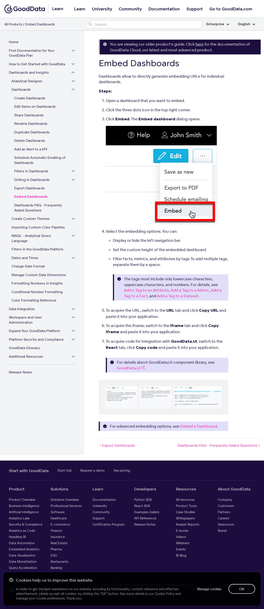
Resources (186, 488)
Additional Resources (26, 356)
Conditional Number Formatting (37, 292)
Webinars (182, 543)
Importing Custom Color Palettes (38, 227)
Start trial (64, 470)
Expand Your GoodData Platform (34, 331)
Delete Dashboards (29, 140)
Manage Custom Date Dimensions (39, 275)
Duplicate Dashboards (32, 132)
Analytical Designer (27, 81)
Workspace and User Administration (25, 320)
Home (13, 42)
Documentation (164, 9)
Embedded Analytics (24, 549)
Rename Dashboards (30, 123)
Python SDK (143, 499)
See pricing (122, 470)
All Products (13, 24)
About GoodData (234, 488)
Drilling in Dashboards (32, 180)
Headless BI (17, 537)
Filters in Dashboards (31, 171)
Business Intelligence (24, 506)
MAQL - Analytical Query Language (31, 238)
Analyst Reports (187, 524)
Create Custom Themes (31, 219)
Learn (79, 9)
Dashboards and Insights (29, 72)
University (102, 9)
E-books (182, 530)
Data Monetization (23, 561)
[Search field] (144, 24)
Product (16, 488)
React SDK (142, 506)
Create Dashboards (29, 98)
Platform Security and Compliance (36, 339)
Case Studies (185, 512)
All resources (185, 499)
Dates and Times (25, 258)
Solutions (59, 488)
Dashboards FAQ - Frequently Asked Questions (38, 207)
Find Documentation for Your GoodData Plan (32, 53)
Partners (224, 512)
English (246, 24)
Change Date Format (28, 266)
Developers (145, 488)
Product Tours (186, 506)
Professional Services (66, 506)
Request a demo (92, 470)
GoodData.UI (131, 368)
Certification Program (109, 524)
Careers (223, 518)
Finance (56, 530)
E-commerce (60, 524)
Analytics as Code (22, 530)
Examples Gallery (146, 512)
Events (181, 549)
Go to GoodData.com (230, 9)
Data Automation (22, 543)
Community (130, 9)
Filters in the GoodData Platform (37, 249)
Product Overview (22, 499)
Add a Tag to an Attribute (146, 290)
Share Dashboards (29, 115)
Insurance (58, 537)
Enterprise (217, 24)
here (199, 44)
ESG (54, 555)
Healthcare (59, 518)
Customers (226, 506)
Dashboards (21, 89)
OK (241, 589)
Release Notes (20, 372)
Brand (222, 530)
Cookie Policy (164, 594)
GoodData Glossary (24, 348)
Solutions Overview (65, 499)
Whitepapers (185, 518)
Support (194, 9)
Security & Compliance (25, 524)
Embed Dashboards (31, 197)
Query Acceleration (23, 568)
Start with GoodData (29, 470)
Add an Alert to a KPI (30, 149)
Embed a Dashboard (198, 426)
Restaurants (59, 561)
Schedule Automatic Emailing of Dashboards (39, 160)
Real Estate (59, 543)
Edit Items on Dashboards (35, 106)
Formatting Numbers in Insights (37, 283)
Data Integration (22, 309)
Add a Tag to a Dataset (177, 296)
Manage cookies (209, 589)
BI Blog (181, 555)
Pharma (56, 549)
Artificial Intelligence (24, 512)
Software (58, 512)
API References (145, 518)
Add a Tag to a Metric (190, 290)
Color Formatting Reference (34, 300)
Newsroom (226, 524)
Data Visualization (22, 555)
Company (225, 499)
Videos (181, 537)
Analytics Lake (19, 518)
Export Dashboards (29, 188)
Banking (56, 568)
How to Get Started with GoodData (37, 64)
